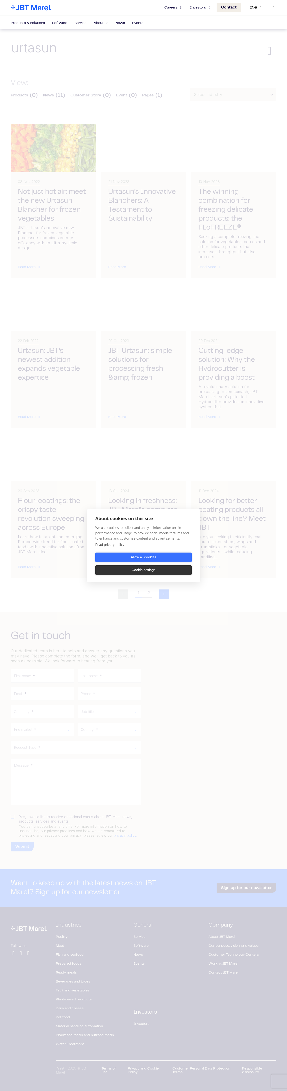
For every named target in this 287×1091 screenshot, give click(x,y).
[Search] (273, 7)
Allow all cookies (118, 563)
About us (101, 23)
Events (137, 23)
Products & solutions (28, 23)
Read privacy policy (109, 551)
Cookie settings (168, 563)
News (120, 23)
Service (80, 23)
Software (59, 23)
